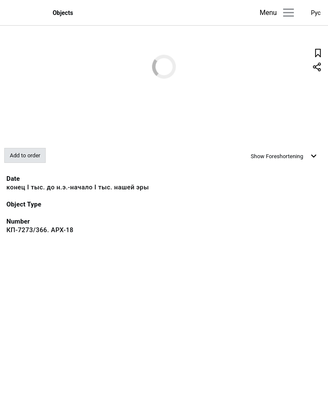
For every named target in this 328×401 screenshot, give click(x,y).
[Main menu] (288, 12)
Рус (316, 12)
